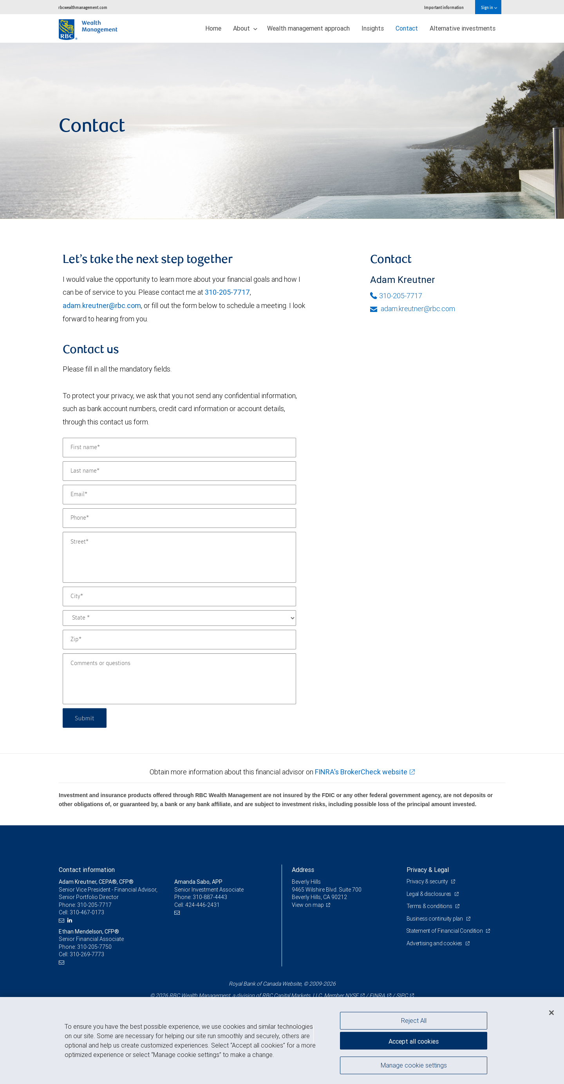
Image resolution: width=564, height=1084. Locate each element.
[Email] (179, 494)
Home (213, 28)
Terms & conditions (430, 906)
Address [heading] (303, 870)
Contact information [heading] (87, 870)
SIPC (402, 995)
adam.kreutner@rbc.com (102, 305)
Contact (407, 28)
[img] (282, 131)
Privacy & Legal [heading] (428, 870)
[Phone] (179, 518)
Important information (444, 7)
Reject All (414, 1020)
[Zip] (179, 639)
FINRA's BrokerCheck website (361, 771)
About (245, 28)
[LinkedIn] (70, 920)
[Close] (551, 1012)
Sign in (489, 7)
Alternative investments (462, 28)
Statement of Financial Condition (445, 930)
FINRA (377, 995)
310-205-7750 (94, 946)
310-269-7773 (87, 954)
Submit (85, 717)
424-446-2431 (202, 904)
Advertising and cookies (435, 943)
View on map (308, 904)
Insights (373, 28)
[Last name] (179, 471)
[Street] (179, 557)
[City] (179, 596)
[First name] (179, 447)
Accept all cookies (414, 1041)
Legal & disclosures (429, 893)
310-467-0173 (87, 912)
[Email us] (62, 920)
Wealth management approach (308, 28)
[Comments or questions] (179, 678)
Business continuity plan (435, 918)
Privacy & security (428, 881)
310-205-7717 (227, 292)
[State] (179, 618)
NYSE (351, 995)
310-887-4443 (210, 897)
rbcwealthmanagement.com (82, 7)
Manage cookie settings (414, 1065)
